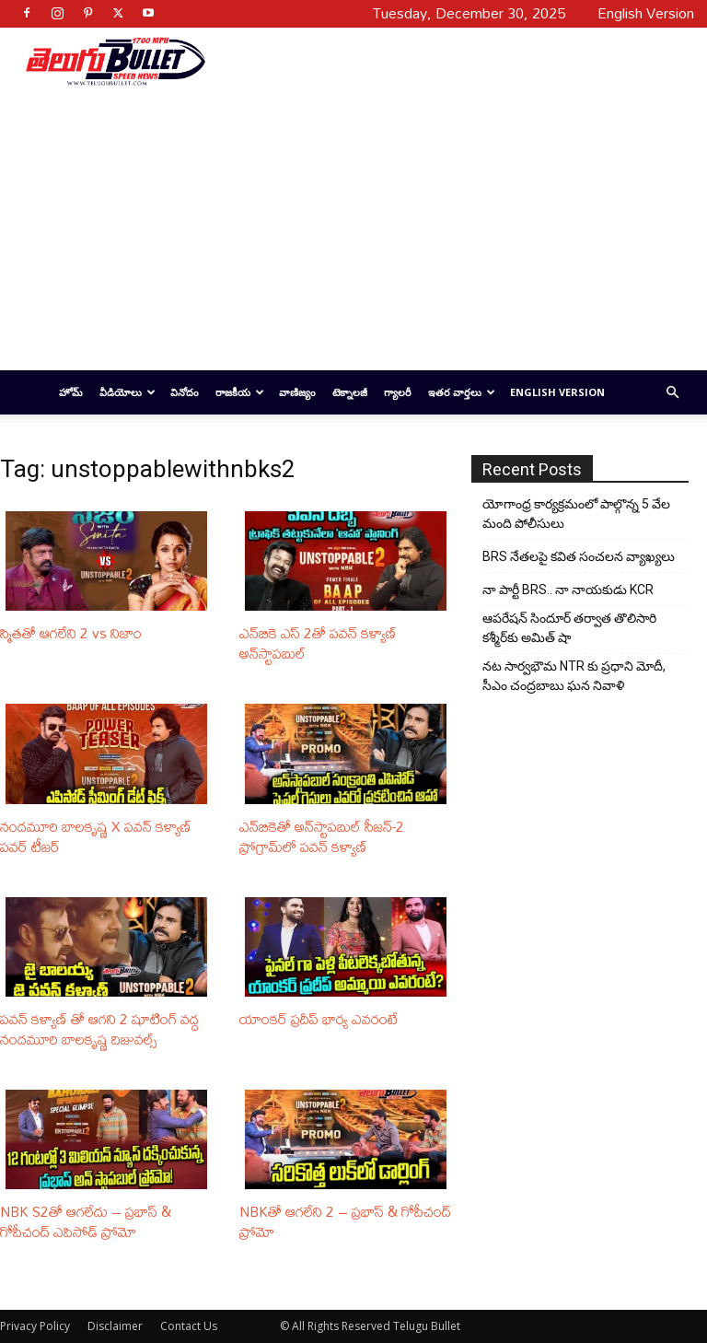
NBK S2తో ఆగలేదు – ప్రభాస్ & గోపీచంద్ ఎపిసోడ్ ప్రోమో (85, 1221)
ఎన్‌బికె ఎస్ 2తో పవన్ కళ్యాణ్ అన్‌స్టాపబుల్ (318, 643)
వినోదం (184, 392)
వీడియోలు (127, 392)
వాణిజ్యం (297, 392)
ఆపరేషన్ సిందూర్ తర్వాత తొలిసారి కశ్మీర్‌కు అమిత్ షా (569, 628)
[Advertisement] (442, 60)
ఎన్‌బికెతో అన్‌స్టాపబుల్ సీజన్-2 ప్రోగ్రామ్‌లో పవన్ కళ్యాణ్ (321, 836)
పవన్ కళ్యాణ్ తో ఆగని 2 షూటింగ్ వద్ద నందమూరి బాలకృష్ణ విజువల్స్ (99, 1029)
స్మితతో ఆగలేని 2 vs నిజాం (71, 633)
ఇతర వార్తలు (461, 392)
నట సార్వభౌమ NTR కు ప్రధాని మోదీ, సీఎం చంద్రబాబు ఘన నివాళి (574, 676)
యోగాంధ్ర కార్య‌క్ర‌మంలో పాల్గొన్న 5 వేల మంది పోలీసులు (576, 513)
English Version (557, 392)
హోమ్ (71, 392)
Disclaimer (115, 1326)
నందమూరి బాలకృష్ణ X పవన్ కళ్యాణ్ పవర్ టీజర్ (95, 836)
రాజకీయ (239, 392)
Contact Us (188, 1326)
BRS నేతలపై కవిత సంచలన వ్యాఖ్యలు (578, 556)
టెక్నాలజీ (349, 392)
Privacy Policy (35, 1326)
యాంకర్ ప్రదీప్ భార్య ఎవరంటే (318, 1019)
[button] (672, 393)
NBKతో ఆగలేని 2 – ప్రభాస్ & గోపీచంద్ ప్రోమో (345, 1221)
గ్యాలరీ (397, 392)
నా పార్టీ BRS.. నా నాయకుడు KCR (568, 589)
